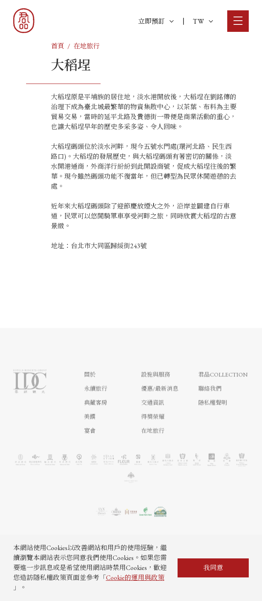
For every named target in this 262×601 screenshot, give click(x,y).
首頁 (57, 46)
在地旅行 (86, 46)
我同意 (213, 567)
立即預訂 (155, 21)
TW (203, 21)
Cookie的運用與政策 (135, 577)
